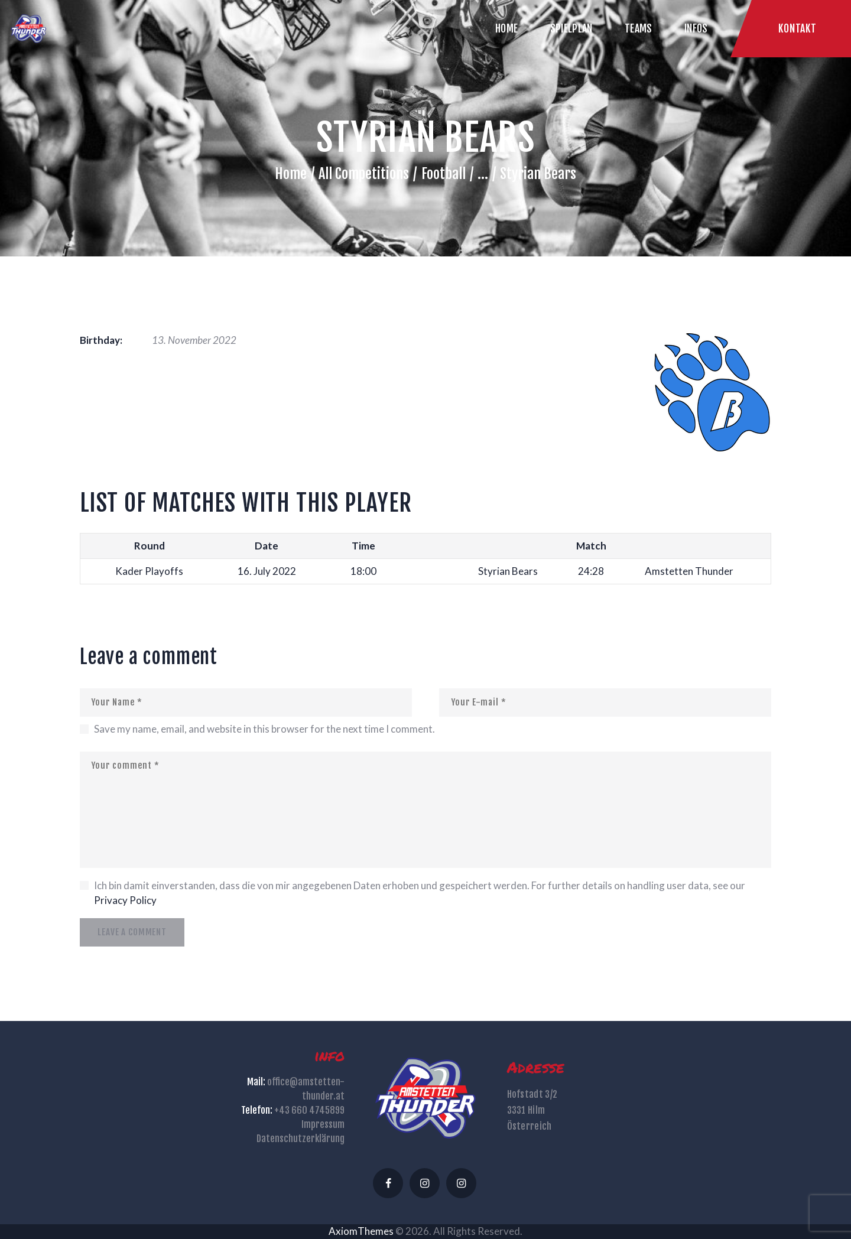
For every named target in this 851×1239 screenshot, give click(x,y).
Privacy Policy (125, 900)
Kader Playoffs (149, 571)
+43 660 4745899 (309, 1110)
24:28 (591, 571)
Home (291, 174)
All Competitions (364, 174)
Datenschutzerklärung (300, 1138)
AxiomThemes (361, 1231)
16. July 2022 (267, 571)
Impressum (323, 1124)
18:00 (363, 571)
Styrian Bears (508, 571)
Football (443, 174)
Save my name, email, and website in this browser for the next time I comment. (264, 729)
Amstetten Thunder (689, 571)
